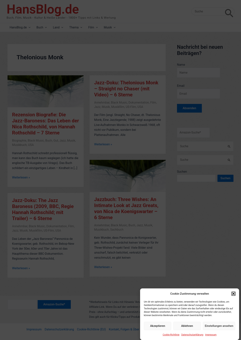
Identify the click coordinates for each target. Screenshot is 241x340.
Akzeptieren (157, 329)
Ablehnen (187, 329)
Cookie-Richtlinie (171, 338)
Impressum (211, 338)
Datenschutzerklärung (192, 338)
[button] (233, 297)
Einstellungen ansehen (219, 329)
